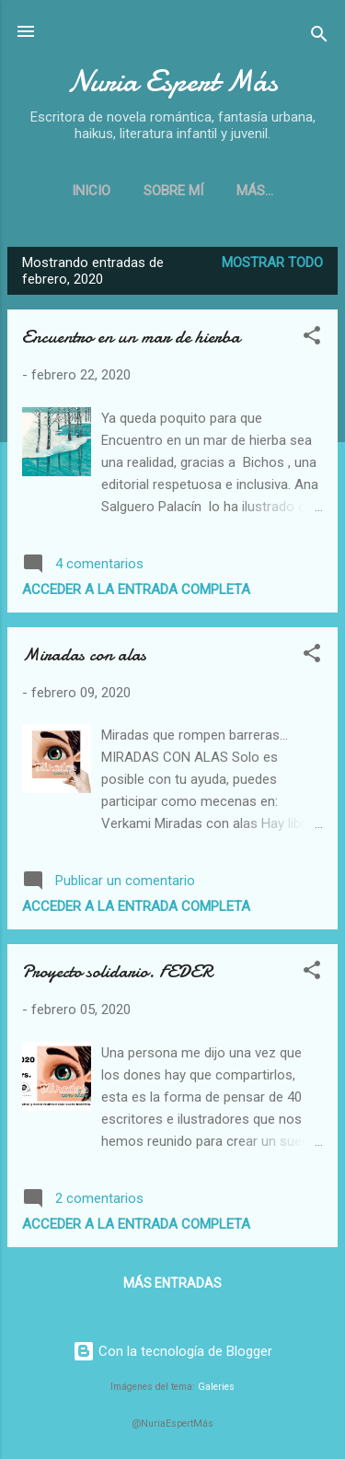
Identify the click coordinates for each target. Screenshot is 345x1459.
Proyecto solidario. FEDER (117, 971)
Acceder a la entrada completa (136, 589)
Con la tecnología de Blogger (172, 1351)
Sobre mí (173, 190)
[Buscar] (319, 37)
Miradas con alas (84, 654)
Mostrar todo (272, 262)
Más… (254, 190)
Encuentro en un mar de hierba (131, 336)
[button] (312, 338)
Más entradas (172, 1283)
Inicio (91, 190)
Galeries (216, 1387)
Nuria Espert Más (172, 81)
